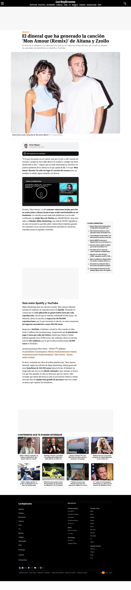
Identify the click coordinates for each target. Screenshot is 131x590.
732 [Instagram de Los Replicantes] (43, 568)
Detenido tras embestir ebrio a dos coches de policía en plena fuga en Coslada (100, 264)
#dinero (51, 351)
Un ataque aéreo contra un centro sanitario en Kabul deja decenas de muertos (100, 250)
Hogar (92, 542)
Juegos (82, 5)
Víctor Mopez (35, 145)
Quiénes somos (23, 572)
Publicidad (40, 572)
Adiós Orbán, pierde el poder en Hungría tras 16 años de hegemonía (29, 483)
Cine (65, 5)
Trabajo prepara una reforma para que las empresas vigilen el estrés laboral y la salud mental (77, 483)
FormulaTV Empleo (73, 514)
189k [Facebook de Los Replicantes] (25, 568)
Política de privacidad (57, 572)
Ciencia (59, 5)
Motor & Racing (72, 530)
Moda (91, 514)
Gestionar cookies (82, 572)
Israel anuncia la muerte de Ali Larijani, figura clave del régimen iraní (101, 269)
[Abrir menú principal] (2, 3)
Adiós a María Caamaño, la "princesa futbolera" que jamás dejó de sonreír (29, 457)
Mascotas (93, 529)
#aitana (73, 351)
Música (75, 5)
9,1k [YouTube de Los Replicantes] (37, 568)
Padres (92, 523)
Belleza (92, 517)
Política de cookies (70, 572)
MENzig (92, 549)
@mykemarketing (30, 349)
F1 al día (70, 533)
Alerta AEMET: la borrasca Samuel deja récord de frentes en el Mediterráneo (101, 241)
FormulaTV (71, 511)
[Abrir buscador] (125, 3)
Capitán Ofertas (72, 543)
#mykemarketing (45, 354)
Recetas (92, 532)
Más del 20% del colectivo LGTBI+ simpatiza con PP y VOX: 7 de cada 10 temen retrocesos (100, 255)
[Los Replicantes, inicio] (65, 2)
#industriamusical (62, 351)
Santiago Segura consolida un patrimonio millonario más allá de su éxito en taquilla (53, 457)
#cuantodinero (28, 351)
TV (70, 5)
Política (41, 5)
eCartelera (71, 517)
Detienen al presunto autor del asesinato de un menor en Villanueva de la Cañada (53, 483)
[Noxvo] (103, 572)
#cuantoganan (41, 351)
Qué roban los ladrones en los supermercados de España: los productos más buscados (100, 231)
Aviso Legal (32, 572)
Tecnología (92, 5)
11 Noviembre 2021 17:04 (36, 147)
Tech (91, 558)
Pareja (92, 520)
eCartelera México (73, 520)
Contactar (47, 572)
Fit (91, 539)
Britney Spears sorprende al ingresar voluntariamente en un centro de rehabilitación (102, 457)
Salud (91, 526)
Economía (51, 5)
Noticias (33, 5)
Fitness (92, 552)
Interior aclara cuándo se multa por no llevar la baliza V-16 (100, 246)
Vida (99, 5)
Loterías (21, 555)
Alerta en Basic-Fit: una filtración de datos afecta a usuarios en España (77, 457)
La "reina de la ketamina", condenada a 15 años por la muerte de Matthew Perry (102, 483)
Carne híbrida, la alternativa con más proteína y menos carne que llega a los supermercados (100, 236)
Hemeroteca (22, 560)
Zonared (70, 540)
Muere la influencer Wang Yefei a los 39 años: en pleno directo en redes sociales (100, 260)
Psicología (93, 536)
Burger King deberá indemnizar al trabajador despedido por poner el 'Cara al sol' (100, 227)
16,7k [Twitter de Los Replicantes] (31, 568)
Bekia (91, 511)
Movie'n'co (71, 523)
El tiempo (21, 550)
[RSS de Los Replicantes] (20, 568)
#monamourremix (30, 354)
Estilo (91, 555)
